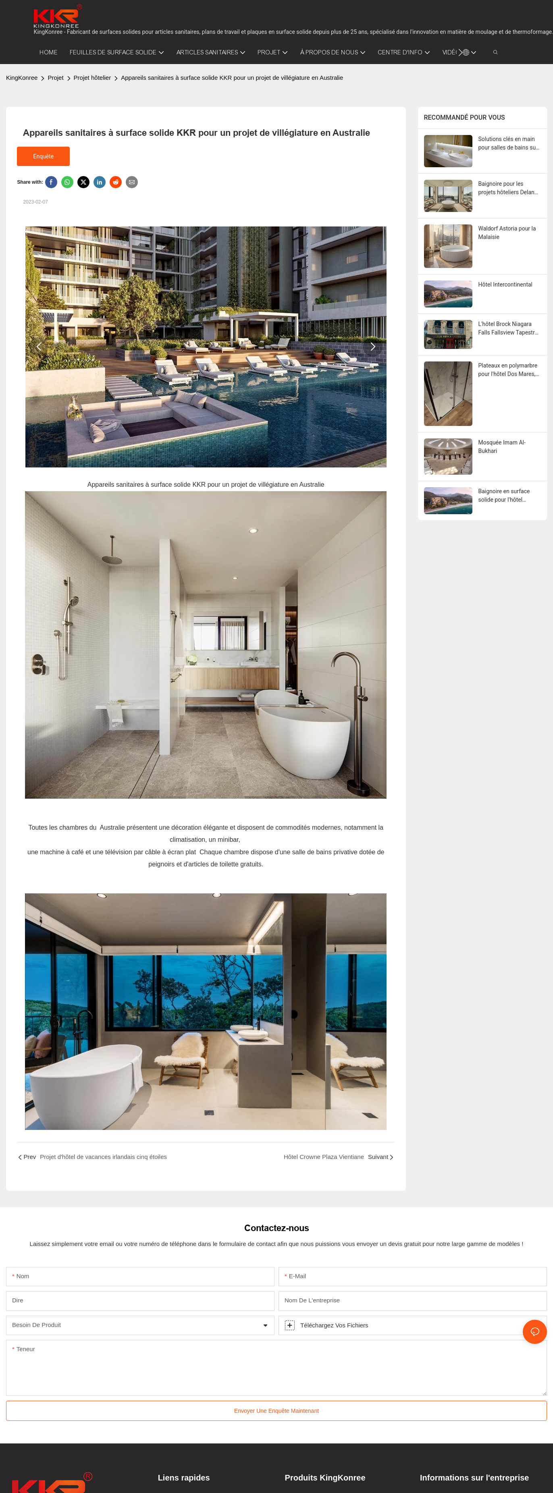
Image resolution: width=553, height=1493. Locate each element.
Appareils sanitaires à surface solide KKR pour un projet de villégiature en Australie (232, 77)
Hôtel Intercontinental (505, 284)
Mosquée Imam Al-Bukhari (502, 446)
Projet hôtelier (92, 77)
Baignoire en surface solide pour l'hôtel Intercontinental (504, 496)
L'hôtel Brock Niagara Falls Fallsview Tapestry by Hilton (508, 329)
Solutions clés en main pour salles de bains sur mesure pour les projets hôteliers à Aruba (508, 144)
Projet (55, 77)
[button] (460, 52)
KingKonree (21, 77)
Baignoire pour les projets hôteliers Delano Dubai (508, 189)
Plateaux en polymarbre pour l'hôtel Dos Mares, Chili (508, 370)
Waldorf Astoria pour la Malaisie (507, 232)
